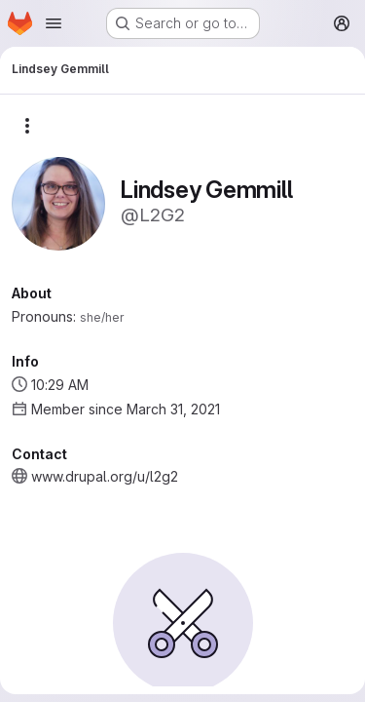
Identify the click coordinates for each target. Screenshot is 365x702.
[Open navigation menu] (53, 23)
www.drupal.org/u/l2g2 (104, 476)
